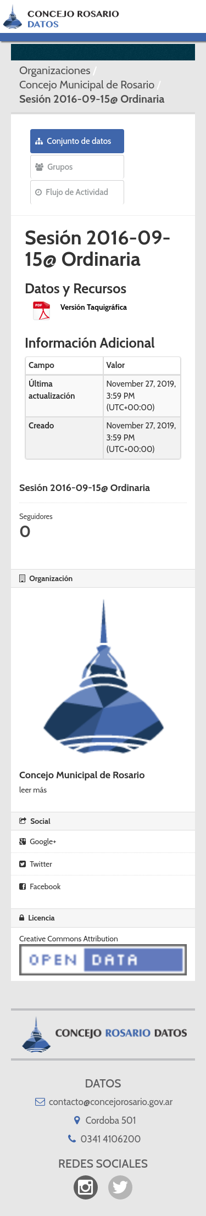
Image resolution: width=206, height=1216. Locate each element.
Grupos (54, 167)
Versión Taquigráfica (93, 307)
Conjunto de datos (73, 141)
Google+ (37, 841)
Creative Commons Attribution (68, 939)
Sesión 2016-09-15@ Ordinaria (91, 98)
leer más (33, 790)
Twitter (35, 864)
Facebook (39, 886)
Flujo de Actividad (71, 192)
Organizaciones (54, 70)
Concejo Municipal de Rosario (86, 84)
